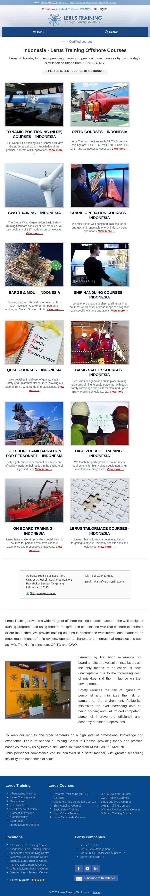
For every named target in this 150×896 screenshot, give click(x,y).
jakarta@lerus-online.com (108, 581)
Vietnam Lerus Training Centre (28, 872)
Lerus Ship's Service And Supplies (100, 853)
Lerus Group (87, 845)
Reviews (69, 9)
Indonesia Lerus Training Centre (29, 853)
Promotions (49, 9)
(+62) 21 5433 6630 (101, 575)
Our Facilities (18, 805)
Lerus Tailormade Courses (69, 817)
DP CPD (85, 9)
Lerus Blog (16, 820)
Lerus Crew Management (95, 849)
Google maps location (43, 593)
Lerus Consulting (90, 856)
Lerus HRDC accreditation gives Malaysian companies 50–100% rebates (79, 2)
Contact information (22, 813)
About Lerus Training (23, 793)
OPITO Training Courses (116, 793)
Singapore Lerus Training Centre (30, 849)
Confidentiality (19, 816)
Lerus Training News (22, 797)
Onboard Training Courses (117, 813)
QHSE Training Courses (115, 805)
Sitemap (97, 892)
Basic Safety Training (66, 809)
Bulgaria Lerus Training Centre (28, 860)
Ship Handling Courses (67, 805)
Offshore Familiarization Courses (121, 809)
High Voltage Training (66, 813)
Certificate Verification (23, 809)
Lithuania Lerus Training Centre (29, 868)
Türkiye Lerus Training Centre (28, 864)
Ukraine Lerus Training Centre (28, 845)
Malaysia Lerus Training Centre (29, 856)
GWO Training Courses (115, 797)
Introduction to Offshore (24, 824)
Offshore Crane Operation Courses (75, 801)
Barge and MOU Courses (116, 801)
